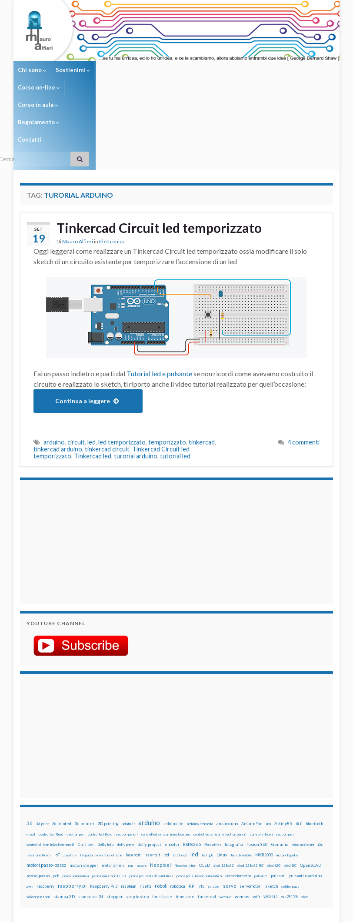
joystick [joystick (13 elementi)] (70, 785)
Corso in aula (170, 69)
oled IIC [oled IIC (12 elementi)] (290, 796)
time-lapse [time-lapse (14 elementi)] (162, 827)
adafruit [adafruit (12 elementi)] (128, 754)
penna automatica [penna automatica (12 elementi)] (76, 806)
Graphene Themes (93, 911)
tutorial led (175, 386)
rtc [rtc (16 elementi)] (201, 816)
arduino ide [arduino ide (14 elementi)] (173, 754)
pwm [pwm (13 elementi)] (30, 817)
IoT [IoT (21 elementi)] (57, 785)
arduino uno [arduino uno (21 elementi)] (227, 754)
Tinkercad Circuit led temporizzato (159, 158)
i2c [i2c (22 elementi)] (320, 775)
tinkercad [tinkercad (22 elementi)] (207, 827)
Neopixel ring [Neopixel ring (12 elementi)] (185, 796)
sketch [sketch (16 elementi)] (271, 816)
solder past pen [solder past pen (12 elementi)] (38, 827)
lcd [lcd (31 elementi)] (166, 785)
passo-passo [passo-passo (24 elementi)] (38, 806)
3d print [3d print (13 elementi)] (42, 754)
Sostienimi (73, 69)
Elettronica (112, 172)
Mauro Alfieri (77, 172)
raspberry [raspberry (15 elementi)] (45, 816)
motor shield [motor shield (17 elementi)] (113, 795)
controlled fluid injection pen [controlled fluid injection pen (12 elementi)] (61, 765)
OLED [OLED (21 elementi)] (204, 795)
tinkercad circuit (107, 379)
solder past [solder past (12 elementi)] (290, 817)
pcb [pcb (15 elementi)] (56, 806)
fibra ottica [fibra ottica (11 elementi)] (212, 775)
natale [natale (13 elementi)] (142, 796)
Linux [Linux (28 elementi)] (221, 785)
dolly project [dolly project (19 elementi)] (149, 775)
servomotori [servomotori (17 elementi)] (251, 816)
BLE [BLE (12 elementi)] (299, 754)
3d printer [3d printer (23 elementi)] (84, 754)
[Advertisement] (81, 471)
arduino (54, 372)
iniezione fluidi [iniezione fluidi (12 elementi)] (39, 785)
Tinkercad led (92, 386)
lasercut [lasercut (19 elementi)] (133, 785)
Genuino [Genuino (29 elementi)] (279, 774)
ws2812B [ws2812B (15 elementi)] (289, 827)
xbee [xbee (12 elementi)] (304, 827)
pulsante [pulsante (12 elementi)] (260, 806)
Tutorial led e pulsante (159, 304)
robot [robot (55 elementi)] (161, 816)
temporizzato (167, 372)
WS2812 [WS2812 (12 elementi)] (270, 827)
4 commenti (303, 372)
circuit (76, 372)
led (91, 372)
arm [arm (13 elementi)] (268, 754)
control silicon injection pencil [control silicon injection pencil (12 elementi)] (50, 775)
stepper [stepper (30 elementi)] (115, 826)
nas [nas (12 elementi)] (130, 796)
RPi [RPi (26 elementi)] (192, 816)
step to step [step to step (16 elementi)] (137, 827)
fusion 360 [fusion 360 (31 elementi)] (257, 774)
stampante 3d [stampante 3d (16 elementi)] (90, 827)
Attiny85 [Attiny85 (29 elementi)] (283, 753)
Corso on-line (120, 69)
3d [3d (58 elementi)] (30, 753)
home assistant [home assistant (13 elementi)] (303, 775)
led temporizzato (122, 372)
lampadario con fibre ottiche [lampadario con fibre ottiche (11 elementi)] (101, 785)
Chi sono (32, 69)
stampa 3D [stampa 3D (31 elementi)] (64, 826)
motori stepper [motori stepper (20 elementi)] (84, 795)
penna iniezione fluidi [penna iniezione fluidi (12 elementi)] (109, 806)
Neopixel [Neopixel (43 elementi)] (160, 795)
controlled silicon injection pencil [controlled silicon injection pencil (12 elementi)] (219, 765)
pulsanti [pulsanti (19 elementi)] (278, 806)
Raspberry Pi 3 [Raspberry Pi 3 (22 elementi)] (103, 816)
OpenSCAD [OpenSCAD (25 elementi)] (310, 795)
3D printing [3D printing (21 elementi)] (108, 754)
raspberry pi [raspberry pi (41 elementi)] (72, 816)
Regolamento (221, 69)
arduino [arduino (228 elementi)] (149, 753)
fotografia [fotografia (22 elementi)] (234, 775)
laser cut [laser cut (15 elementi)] (152, 785)
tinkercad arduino (57, 379)
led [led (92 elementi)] (194, 785)
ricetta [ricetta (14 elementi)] (145, 817)
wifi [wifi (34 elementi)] (256, 826)
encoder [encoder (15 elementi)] (172, 775)
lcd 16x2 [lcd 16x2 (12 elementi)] (180, 785)
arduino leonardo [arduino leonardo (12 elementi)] (200, 754)
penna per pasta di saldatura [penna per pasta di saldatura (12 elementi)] (151, 806)
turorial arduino (135, 386)
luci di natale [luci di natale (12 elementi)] (241, 785)
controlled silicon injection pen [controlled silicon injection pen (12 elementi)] (165, 765)
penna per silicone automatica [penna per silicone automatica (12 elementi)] (199, 806)
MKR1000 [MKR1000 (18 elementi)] (264, 785)
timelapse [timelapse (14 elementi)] (185, 827)
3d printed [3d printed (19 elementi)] (61, 754)
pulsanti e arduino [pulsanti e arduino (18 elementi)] (305, 806)
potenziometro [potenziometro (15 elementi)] (238, 806)
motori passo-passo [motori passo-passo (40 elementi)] (46, 795)
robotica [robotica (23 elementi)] (177, 816)
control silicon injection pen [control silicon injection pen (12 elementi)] (271, 765)
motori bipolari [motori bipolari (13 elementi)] (288, 785)
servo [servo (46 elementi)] (229, 816)
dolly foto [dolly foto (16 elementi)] (105, 775)
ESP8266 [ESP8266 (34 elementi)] (192, 774)
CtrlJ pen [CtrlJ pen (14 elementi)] (86, 775)
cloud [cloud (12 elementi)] (31, 765)
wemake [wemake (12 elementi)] (225, 827)
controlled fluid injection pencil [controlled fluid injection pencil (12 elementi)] (113, 765)
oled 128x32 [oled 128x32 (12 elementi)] (223, 796)
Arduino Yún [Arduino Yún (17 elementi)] (251, 754)
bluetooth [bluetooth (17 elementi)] (314, 754)
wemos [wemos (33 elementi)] (242, 826)
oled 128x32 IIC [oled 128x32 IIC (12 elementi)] (250, 796)
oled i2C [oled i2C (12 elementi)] (273, 796)
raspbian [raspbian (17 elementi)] (128, 816)
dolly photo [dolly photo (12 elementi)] (125, 775)
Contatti (262, 69)
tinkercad (202, 372)
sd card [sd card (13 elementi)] (214, 817)
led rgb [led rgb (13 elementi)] (207, 785)
